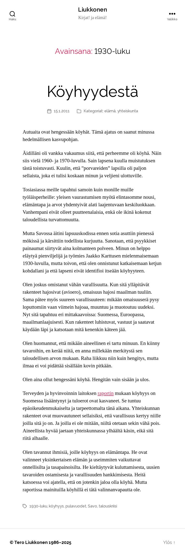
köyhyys (56, 506)
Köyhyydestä (93, 91)
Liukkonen (92, 10)
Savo (92, 506)
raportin (105, 393)
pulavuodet (76, 506)
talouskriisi (108, 506)
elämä (110, 111)
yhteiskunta (127, 111)
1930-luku (38, 506)
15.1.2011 (62, 111)
